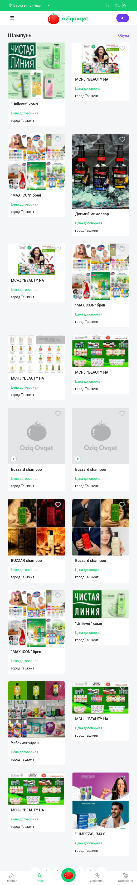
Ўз (107, 5)
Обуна (123, 35)
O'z (117, 5)
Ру (125, 5)
